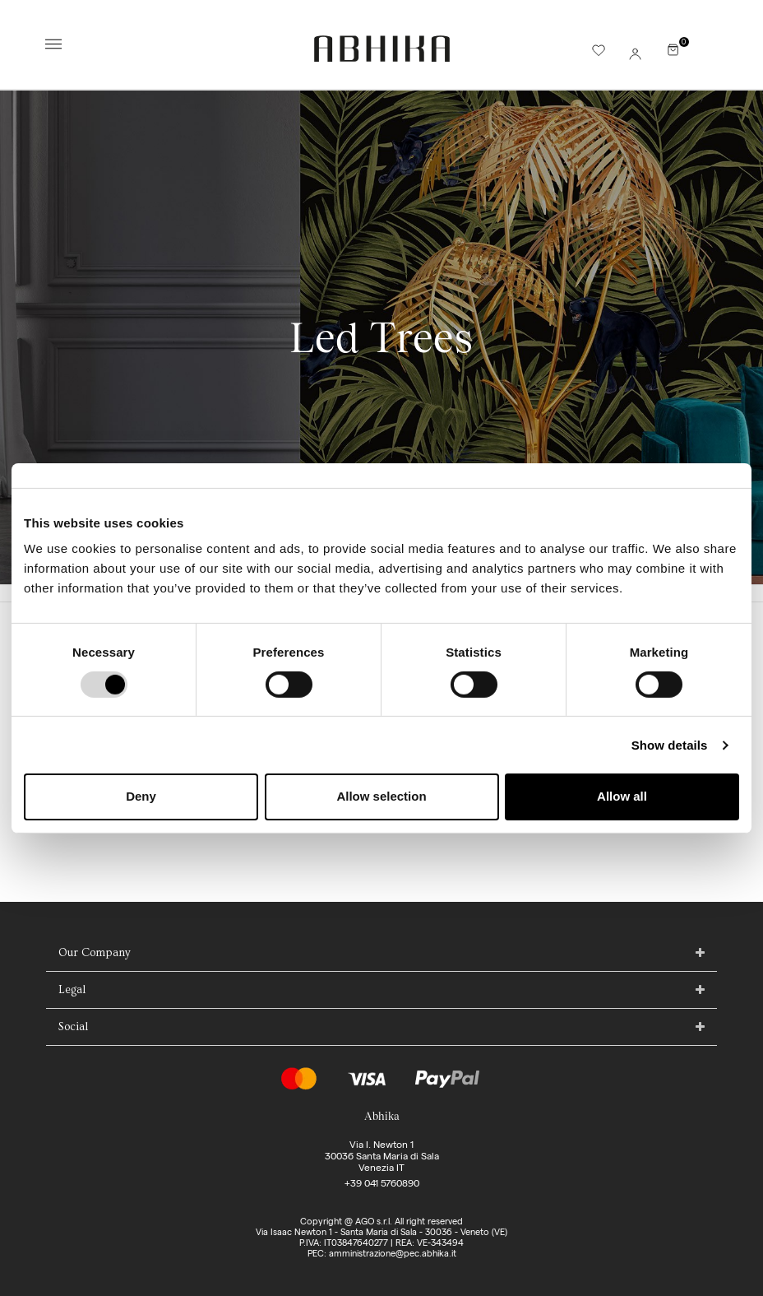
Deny (141, 796)
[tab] (381, 953)
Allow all (622, 796)
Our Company (94, 952)
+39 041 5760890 (382, 1183)
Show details (669, 745)
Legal (72, 989)
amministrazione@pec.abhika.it (392, 1253)
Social (73, 1027)
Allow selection (381, 796)
